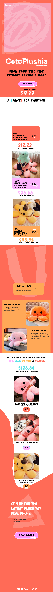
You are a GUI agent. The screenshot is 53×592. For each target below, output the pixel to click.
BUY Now (28, 83)
